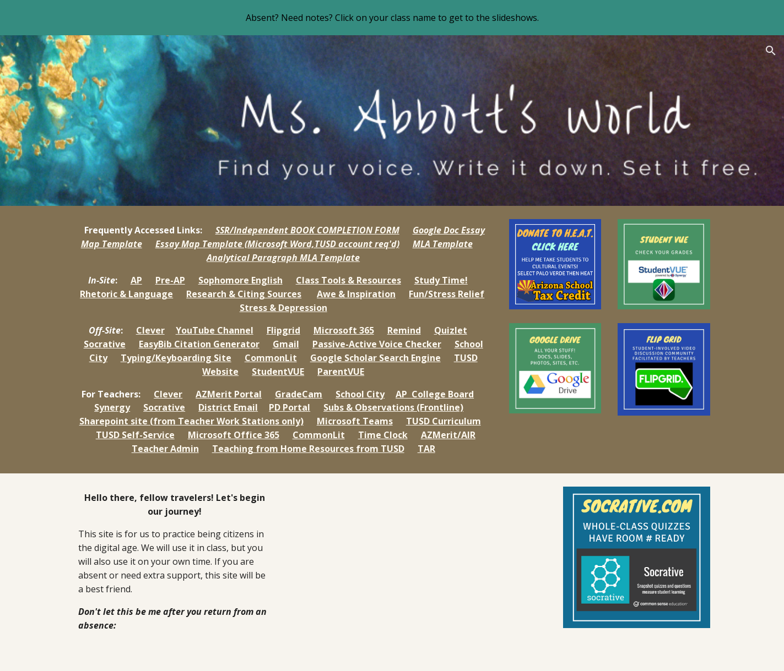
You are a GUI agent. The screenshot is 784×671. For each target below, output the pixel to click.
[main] (283, 339)
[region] (392, 17)
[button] (771, 50)
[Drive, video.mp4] (419, 572)
